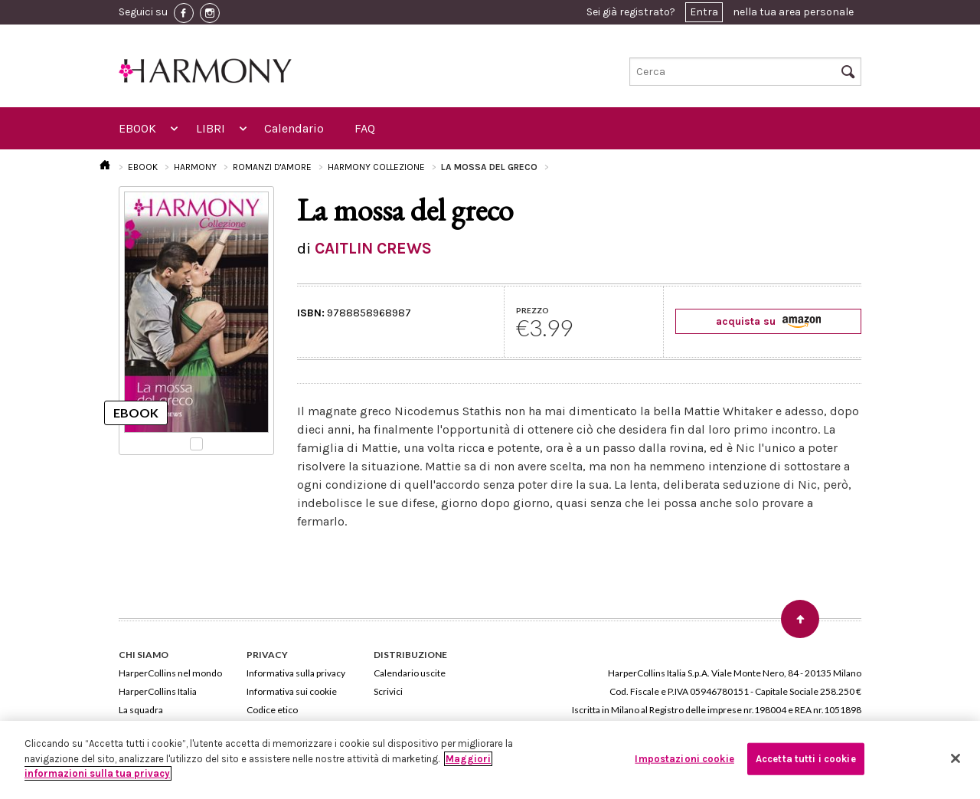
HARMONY (195, 167)
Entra (704, 11)
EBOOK (137, 128)
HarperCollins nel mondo (170, 673)
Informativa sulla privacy (296, 673)
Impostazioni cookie (684, 759)
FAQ (364, 128)
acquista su (768, 321)
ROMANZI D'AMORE (272, 167)
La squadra (141, 709)
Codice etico (272, 709)
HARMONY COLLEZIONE (376, 167)
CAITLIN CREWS (373, 248)
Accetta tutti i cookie (806, 759)
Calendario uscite (410, 673)
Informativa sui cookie (292, 691)
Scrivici (388, 691)
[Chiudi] (955, 758)
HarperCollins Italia (158, 691)
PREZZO (532, 310)
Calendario (294, 128)
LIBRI (210, 128)
